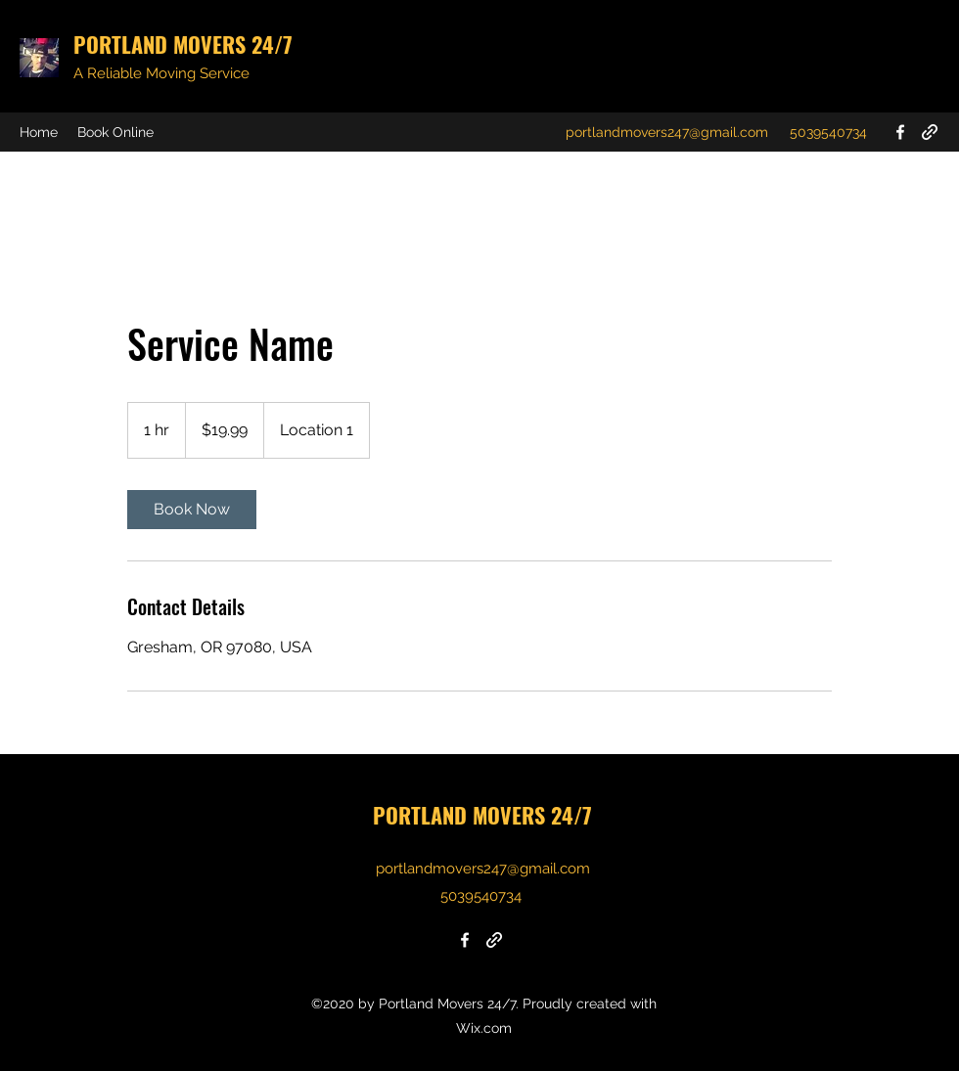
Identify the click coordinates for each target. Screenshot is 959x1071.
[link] (191, 509)
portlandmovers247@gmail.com (667, 132)
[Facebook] (900, 132)
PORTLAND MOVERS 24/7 (183, 44)
